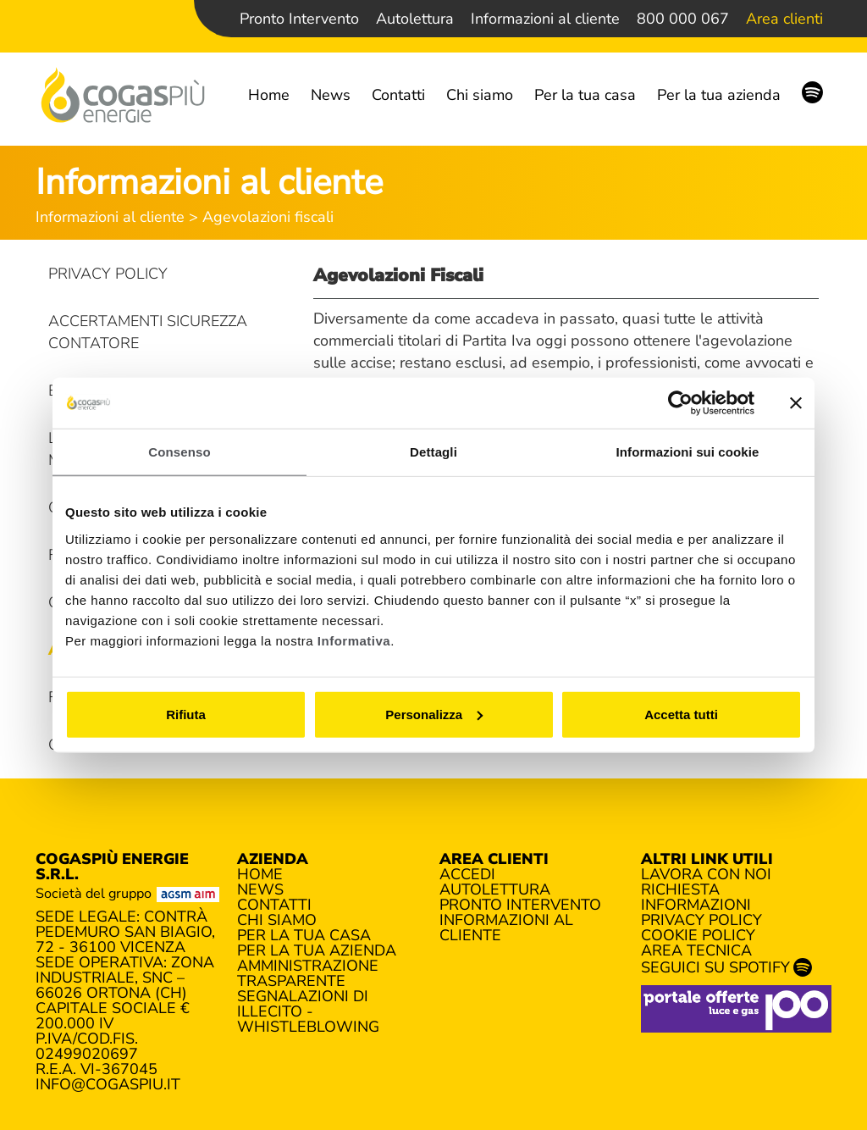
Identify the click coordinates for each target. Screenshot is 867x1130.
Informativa (354, 640)
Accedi (467, 874)
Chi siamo (479, 95)
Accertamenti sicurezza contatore (147, 332)
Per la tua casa (585, 95)
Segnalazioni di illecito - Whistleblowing (308, 1011)
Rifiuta (186, 713)
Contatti (398, 95)
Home (269, 95)
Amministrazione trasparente (307, 973)
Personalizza (434, 713)
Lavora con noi (706, 874)
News (331, 95)
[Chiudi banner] (796, 403)
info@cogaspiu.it (108, 1084)
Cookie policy (698, 935)
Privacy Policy (108, 273)
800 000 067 (683, 18)
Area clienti (784, 18)
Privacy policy (701, 920)
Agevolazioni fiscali (268, 217)
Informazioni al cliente (545, 18)
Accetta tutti (681, 713)
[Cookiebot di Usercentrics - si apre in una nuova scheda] (680, 403)
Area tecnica (696, 950)
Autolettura (415, 18)
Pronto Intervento (299, 18)
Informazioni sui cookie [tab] (687, 452)
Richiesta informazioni (696, 897)
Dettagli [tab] (433, 452)
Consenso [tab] (179, 452)
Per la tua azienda (719, 95)
